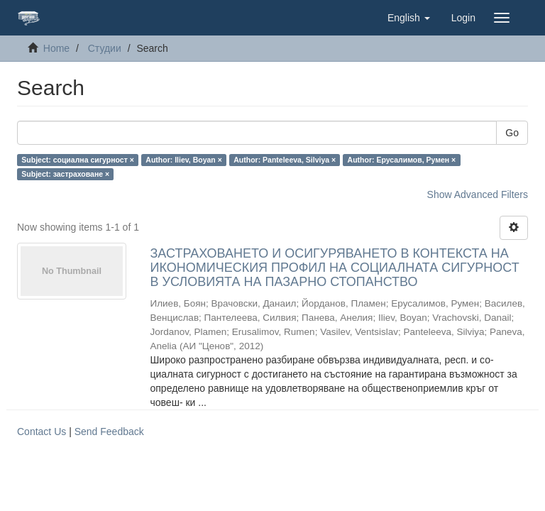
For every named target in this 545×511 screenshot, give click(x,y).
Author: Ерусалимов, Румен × (402, 159)
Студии (104, 48)
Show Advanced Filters (477, 194)
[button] (409, 17)
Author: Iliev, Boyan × (183, 159)
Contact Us (41, 431)
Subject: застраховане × (65, 174)
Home (56, 48)
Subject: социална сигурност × (77, 159)
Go (512, 132)
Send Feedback (109, 431)
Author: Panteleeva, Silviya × (284, 159)
